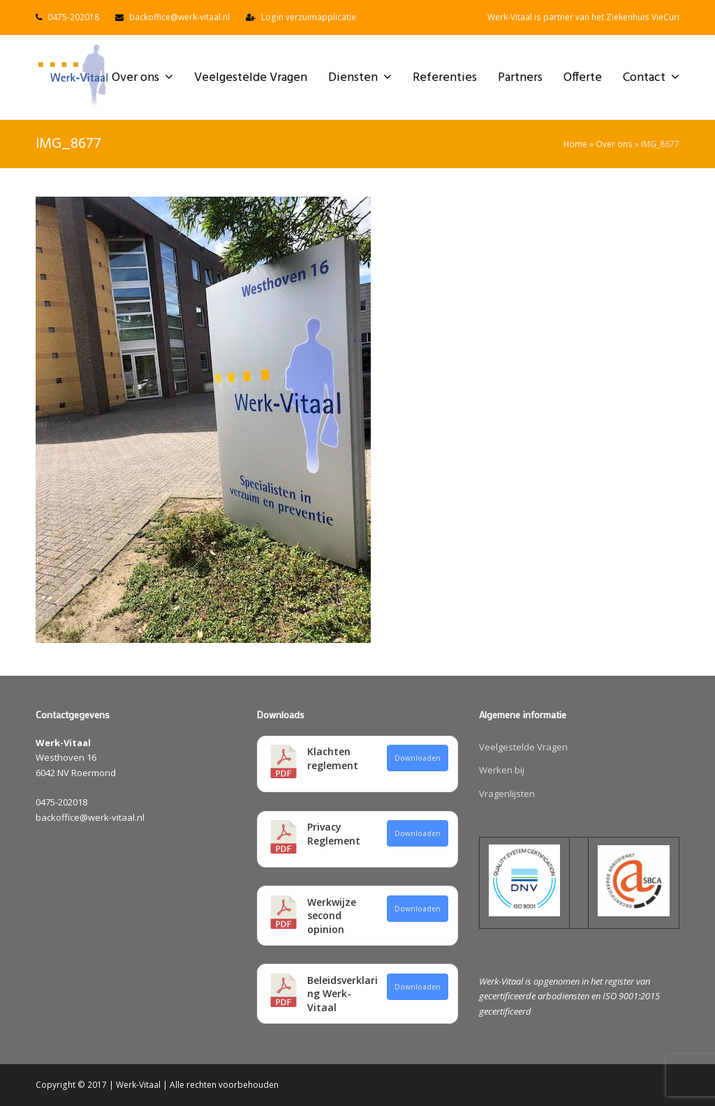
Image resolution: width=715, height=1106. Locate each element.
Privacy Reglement (333, 833)
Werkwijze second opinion (331, 915)
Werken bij (501, 770)
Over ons (614, 143)
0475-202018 (73, 17)
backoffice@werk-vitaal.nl (179, 17)
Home (575, 143)
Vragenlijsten (507, 793)
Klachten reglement (332, 758)
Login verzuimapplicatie (308, 17)
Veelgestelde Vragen (523, 747)
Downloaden (418, 758)
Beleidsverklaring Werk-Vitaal (342, 994)
